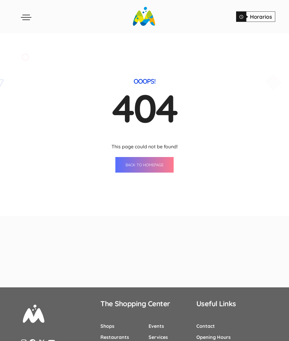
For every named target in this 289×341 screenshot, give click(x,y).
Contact (205, 326)
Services (158, 337)
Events (156, 326)
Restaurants (114, 337)
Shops (107, 326)
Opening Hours (213, 337)
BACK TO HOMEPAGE (144, 164)
